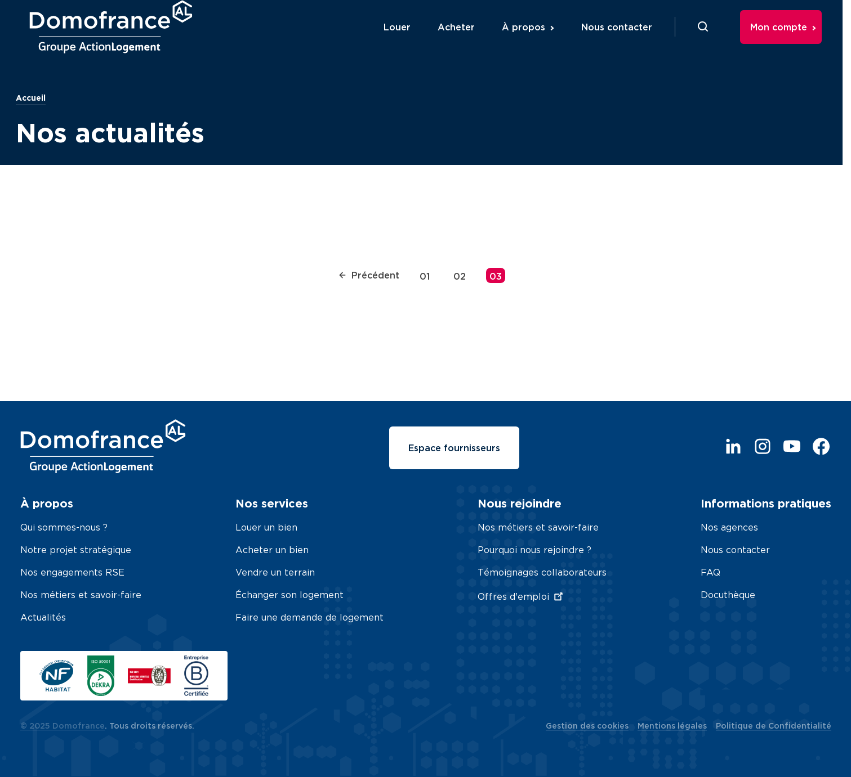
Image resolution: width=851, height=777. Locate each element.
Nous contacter (626, 41)
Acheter (465, 41)
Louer (406, 41)
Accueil (31, 97)
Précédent (368, 275)
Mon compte (788, 41)
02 (459, 276)
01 (425, 276)
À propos (533, 41)
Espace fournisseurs (454, 448)
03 (495, 276)
